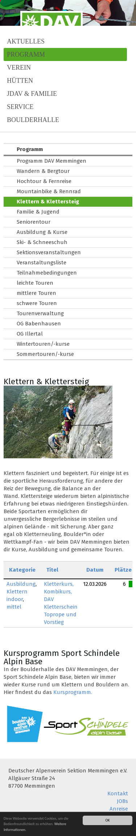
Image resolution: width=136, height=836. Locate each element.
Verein (19, 67)
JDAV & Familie (32, 93)
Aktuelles (26, 41)
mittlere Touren (36, 293)
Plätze (123, 570)
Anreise (119, 808)
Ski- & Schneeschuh (42, 242)
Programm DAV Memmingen (51, 161)
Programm (26, 54)
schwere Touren (37, 303)
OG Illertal (30, 333)
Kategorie (22, 570)
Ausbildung (21, 584)
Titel (52, 570)
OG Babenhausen (39, 323)
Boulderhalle (33, 119)
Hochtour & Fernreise (44, 181)
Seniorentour (33, 222)
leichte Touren (35, 283)
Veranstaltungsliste (41, 262)
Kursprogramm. (72, 692)
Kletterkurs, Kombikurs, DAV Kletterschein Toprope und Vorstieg (61, 603)
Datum (94, 570)
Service (20, 106)
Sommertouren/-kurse (45, 354)
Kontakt (117, 793)
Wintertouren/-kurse (43, 344)
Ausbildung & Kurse (42, 232)
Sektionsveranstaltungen (49, 252)
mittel (14, 607)
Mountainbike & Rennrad (49, 191)
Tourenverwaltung (40, 313)
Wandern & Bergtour (43, 171)
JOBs (122, 801)
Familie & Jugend (38, 211)
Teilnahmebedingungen (47, 272)
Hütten (20, 80)
